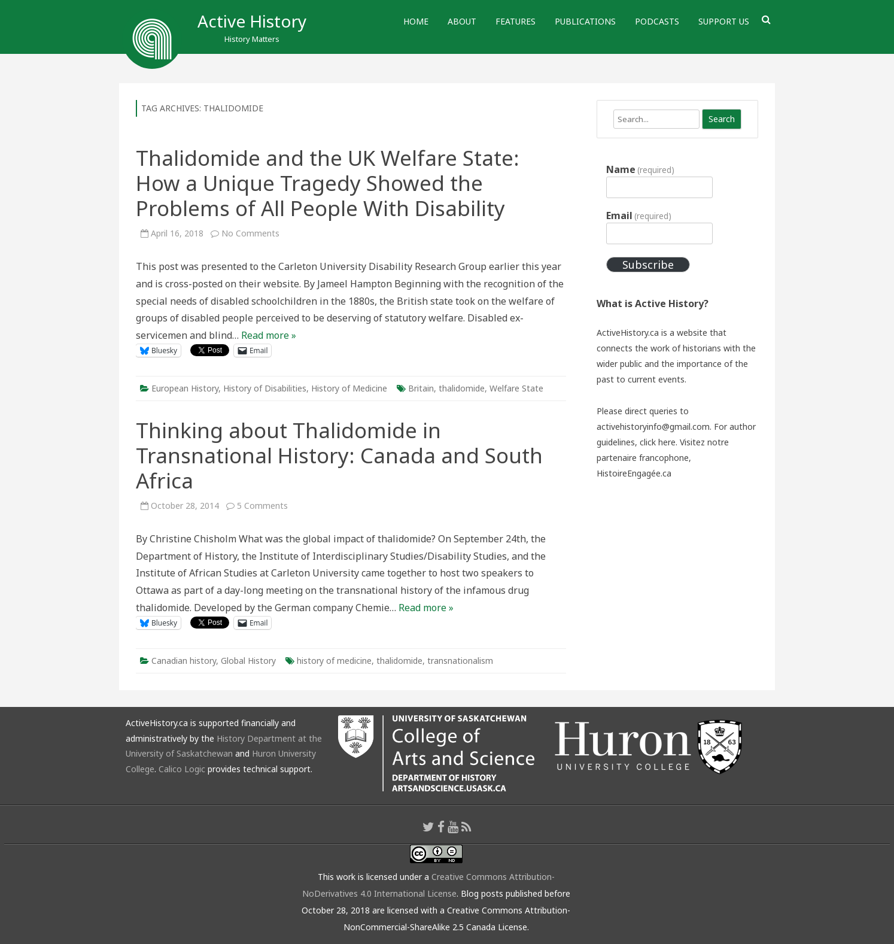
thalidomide (462, 388)
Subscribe (648, 264)
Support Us (723, 21)
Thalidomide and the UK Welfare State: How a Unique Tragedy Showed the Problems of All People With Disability (327, 183)
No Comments (250, 233)
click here (658, 442)
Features (515, 21)
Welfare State (516, 388)
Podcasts (657, 21)
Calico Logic (182, 769)
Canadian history (183, 660)
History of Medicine (349, 388)
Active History (251, 21)
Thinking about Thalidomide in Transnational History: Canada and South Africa (339, 455)
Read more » (268, 335)
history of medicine (334, 660)
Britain (421, 388)
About (462, 21)
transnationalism (460, 660)
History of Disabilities (264, 388)
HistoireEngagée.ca (634, 473)
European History (184, 388)
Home (415, 21)
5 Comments (262, 505)
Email (638, 215)
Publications (585, 21)
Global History (248, 660)
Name (640, 169)
